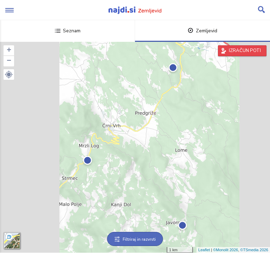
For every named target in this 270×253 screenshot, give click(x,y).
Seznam (68, 30)
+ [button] (9, 50)
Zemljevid (202, 30)
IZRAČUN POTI (245, 50)
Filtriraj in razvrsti (135, 239)
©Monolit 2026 (225, 250)
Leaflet (204, 250)
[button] (9, 74)
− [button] (9, 61)
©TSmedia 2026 (254, 250)
